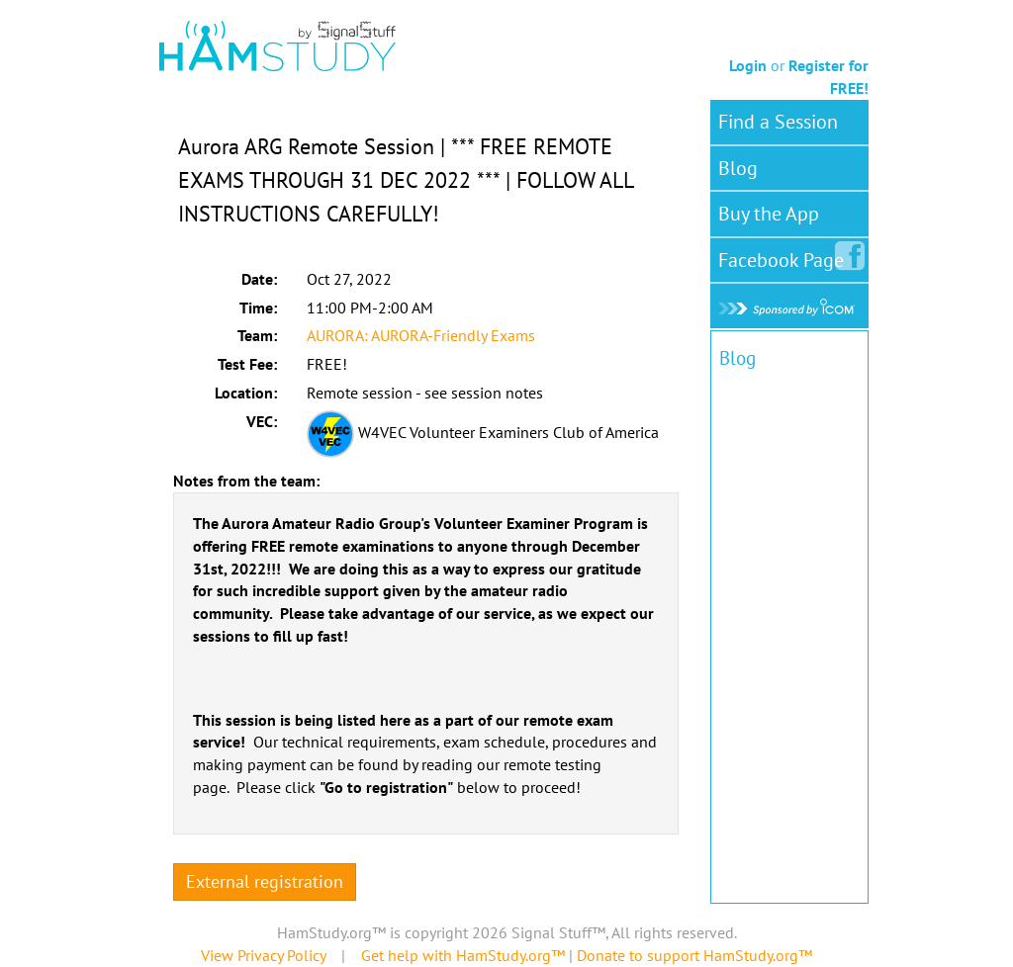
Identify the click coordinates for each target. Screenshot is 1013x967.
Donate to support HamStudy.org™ (694, 955)
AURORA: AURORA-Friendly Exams (421, 335)
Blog (738, 168)
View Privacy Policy (263, 955)
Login (748, 65)
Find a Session (778, 121)
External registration (264, 881)
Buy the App (768, 213)
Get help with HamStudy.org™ (463, 955)
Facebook (785, 256)
